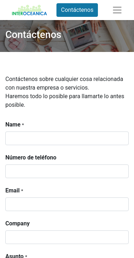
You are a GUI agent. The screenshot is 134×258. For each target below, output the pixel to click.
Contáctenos (77, 9)
